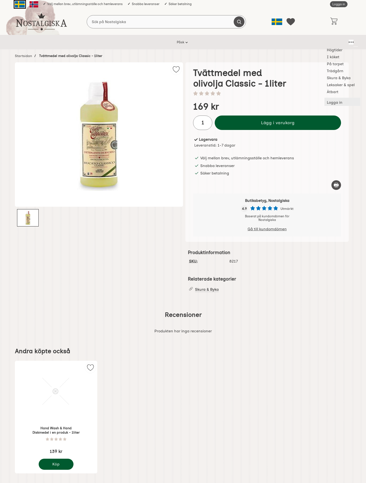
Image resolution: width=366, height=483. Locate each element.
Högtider (105, 42)
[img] (176, 69)
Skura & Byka (201, 42)
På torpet (149, 42)
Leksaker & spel (234, 42)
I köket (126, 42)
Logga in (338, 4)
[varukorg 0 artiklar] (333, 21)
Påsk (84, 42)
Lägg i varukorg (278, 122)
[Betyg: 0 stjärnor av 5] (267, 94)
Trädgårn (174, 42)
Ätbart (261, 42)
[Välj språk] (277, 22)
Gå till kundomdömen (267, 229)
